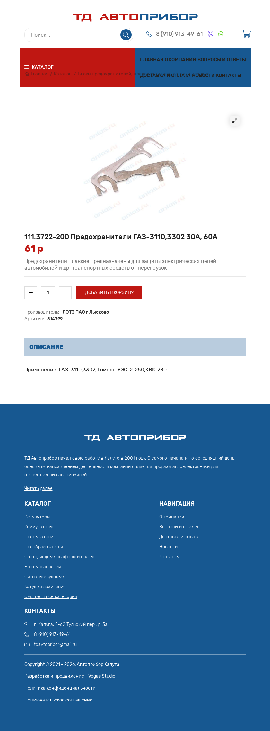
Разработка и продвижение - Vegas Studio (69, 676)
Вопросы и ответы (221, 60)
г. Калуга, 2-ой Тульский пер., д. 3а (71, 624)
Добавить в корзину (109, 292)
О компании (180, 60)
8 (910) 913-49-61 (179, 34)
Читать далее (38, 488)
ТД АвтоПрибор (135, 434)
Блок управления (42, 567)
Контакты (228, 75)
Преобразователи (43, 547)
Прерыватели (38, 537)
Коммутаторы (38, 527)
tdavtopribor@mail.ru (55, 644)
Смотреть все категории (50, 596)
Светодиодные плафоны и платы (59, 557)
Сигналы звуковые (44, 576)
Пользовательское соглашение (58, 700)
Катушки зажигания (45, 586)
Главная (151, 60)
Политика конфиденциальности (60, 688)
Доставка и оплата (165, 75)
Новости (203, 75)
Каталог (62, 74)
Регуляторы (37, 517)
